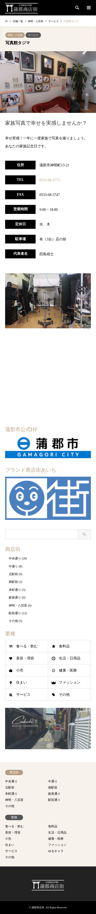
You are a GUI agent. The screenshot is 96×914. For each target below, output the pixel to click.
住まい (21, 682)
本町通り (15, 590)
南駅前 (13, 582)
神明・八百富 (15, 35)
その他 (13, 621)
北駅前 (13, 574)
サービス (33, 35)
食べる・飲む (27, 646)
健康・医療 (68, 670)
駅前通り (15, 613)
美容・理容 (25, 658)
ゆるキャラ (55, 851)
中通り (13, 566)
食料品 (64, 646)
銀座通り (15, 597)
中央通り (15, 558)
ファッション (69, 682)
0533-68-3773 (49, 180)
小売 (19, 670)
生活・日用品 (69, 658)
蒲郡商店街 (37, 907)
